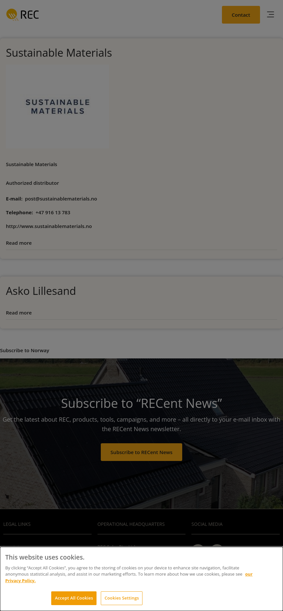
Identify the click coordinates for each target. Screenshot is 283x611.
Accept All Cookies (74, 598)
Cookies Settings (121, 598)
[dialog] (141, 579)
